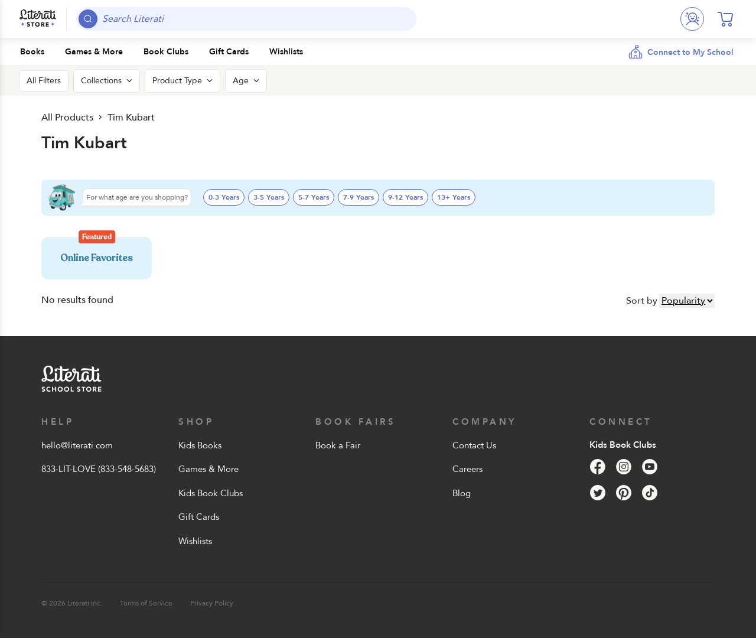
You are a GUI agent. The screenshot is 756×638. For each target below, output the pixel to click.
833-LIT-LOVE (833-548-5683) (98, 469)
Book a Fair (337, 445)
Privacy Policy (211, 603)
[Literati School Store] (38, 18)
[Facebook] (597, 466)
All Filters (44, 80)
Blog (461, 493)
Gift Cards (198, 517)
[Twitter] (597, 492)
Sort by (641, 300)
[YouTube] (649, 466)
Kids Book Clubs (210, 493)
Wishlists (195, 541)
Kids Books (199, 445)
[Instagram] (623, 466)
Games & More (208, 469)
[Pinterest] (623, 492)
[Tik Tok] (649, 492)
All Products (67, 117)
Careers (467, 469)
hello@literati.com (77, 445)
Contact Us (474, 445)
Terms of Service (146, 603)
